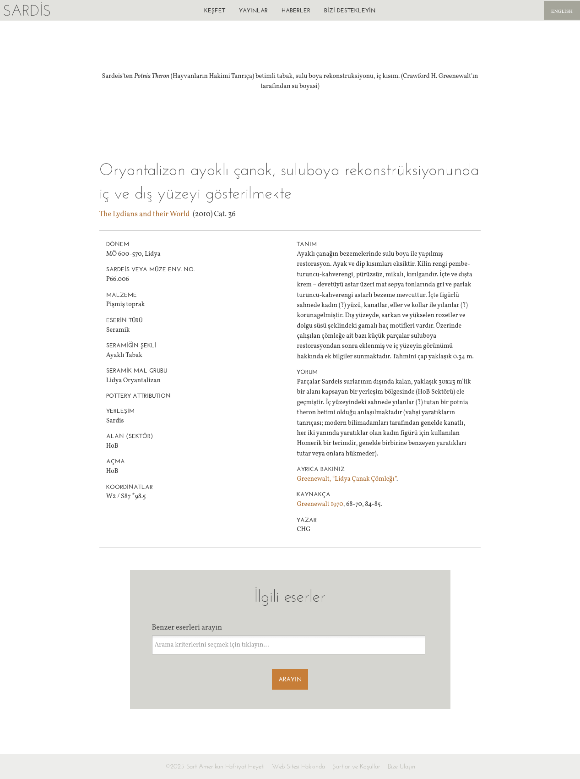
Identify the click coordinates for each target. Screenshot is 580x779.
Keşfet (214, 10)
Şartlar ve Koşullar (356, 766)
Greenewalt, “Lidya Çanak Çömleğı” (346, 479)
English (562, 11)
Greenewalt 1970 (320, 504)
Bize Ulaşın (401, 766)
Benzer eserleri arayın (187, 628)
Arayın (290, 679)
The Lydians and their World (144, 214)
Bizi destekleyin (349, 10)
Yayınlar (253, 10)
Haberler (296, 10)
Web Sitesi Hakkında (298, 766)
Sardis (27, 10)
